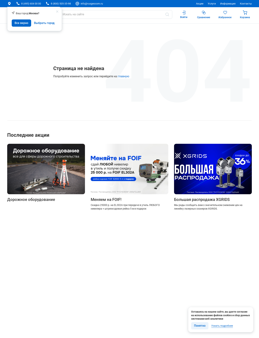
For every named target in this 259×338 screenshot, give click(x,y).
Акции (199, 3)
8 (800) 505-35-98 (61, 3)
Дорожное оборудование (31, 199)
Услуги (212, 3)
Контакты (246, 3)
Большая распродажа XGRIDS (202, 199)
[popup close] (57, 11)
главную (123, 76)
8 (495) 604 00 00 (31, 3)
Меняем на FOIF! (106, 199)
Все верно (21, 23)
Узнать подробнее (222, 325)
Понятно (200, 325)
